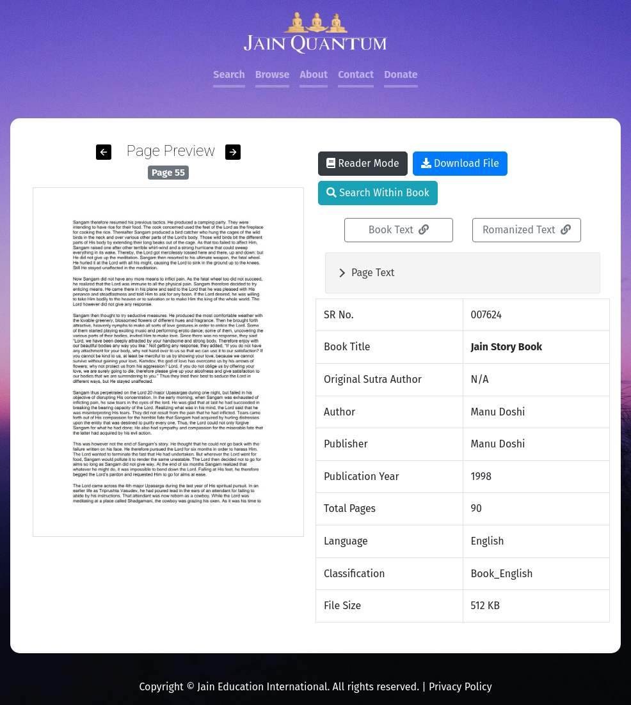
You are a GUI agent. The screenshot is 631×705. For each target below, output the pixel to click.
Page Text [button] (373, 273)
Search (228, 74)
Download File (460, 163)
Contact (356, 74)
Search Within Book (377, 193)
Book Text (399, 230)
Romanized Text (527, 230)
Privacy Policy (460, 687)
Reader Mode (362, 163)
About (314, 74)
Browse (272, 74)
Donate (400, 74)
